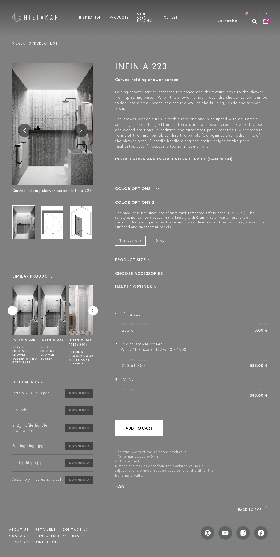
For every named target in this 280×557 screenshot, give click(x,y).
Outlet (171, 17)
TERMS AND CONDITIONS (34, 542)
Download (79, 393)
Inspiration (90, 17)
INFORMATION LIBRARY (61, 536)
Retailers (45, 529)
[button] (28, 382)
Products (119, 17)
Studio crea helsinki (145, 17)
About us (19, 529)
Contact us (75, 529)
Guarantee (21, 536)
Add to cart (139, 428)
